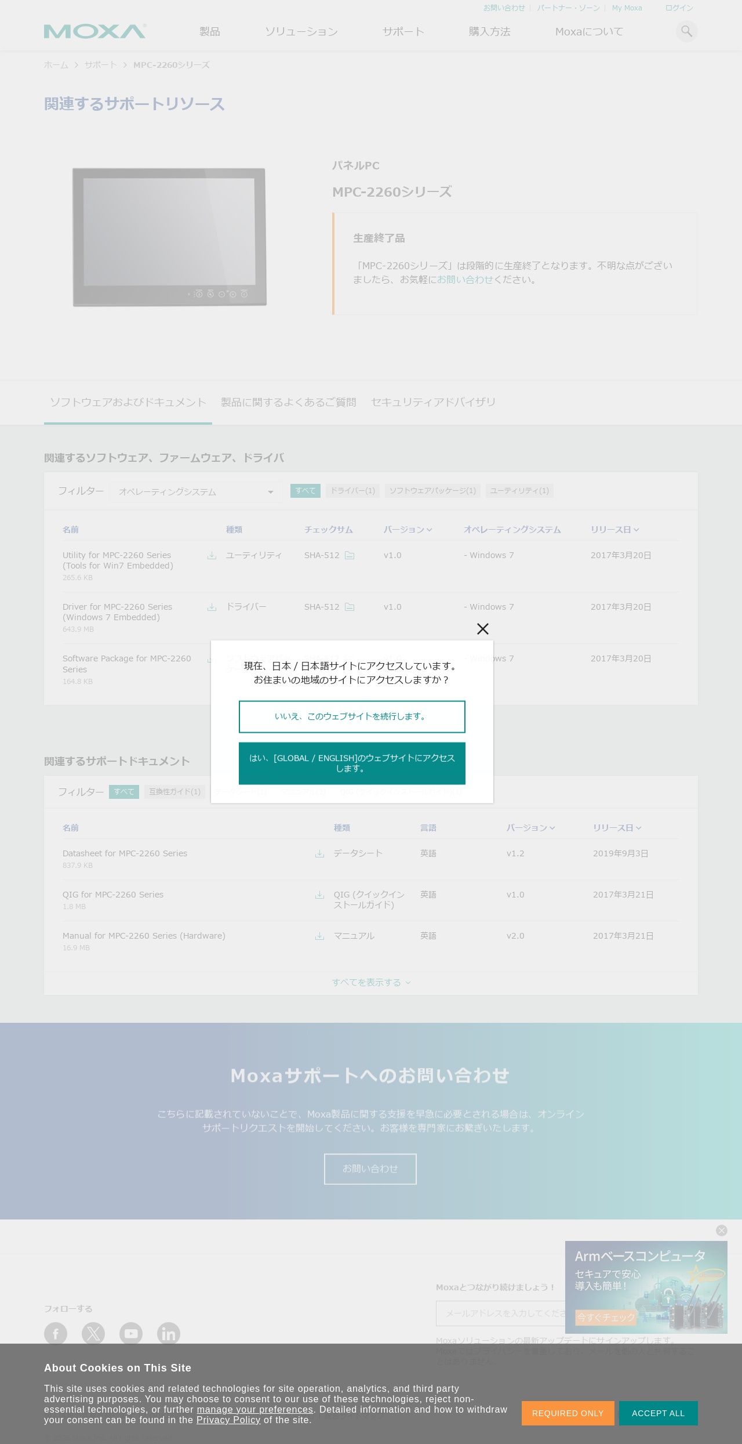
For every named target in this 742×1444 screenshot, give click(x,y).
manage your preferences (255, 1409)
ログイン (679, 8)
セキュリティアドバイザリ (433, 402)
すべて (305, 490)
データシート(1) (241, 791)
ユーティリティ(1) (519, 490)
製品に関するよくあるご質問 (289, 402)
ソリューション (301, 31)
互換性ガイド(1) (175, 791)
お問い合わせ (504, 8)
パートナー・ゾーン (568, 8)
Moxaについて (589, 31)
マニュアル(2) (303, 791)
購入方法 (490, 31)
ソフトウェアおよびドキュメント (128, 402)
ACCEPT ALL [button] (658, 1413)
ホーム (56, 64)
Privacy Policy (229, 1420)
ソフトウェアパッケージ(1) (433, 490)
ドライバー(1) (352, 490)
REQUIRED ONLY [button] (568, 1413)
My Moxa (627, 8)
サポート (403, 31)
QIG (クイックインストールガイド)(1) (401, 791)
